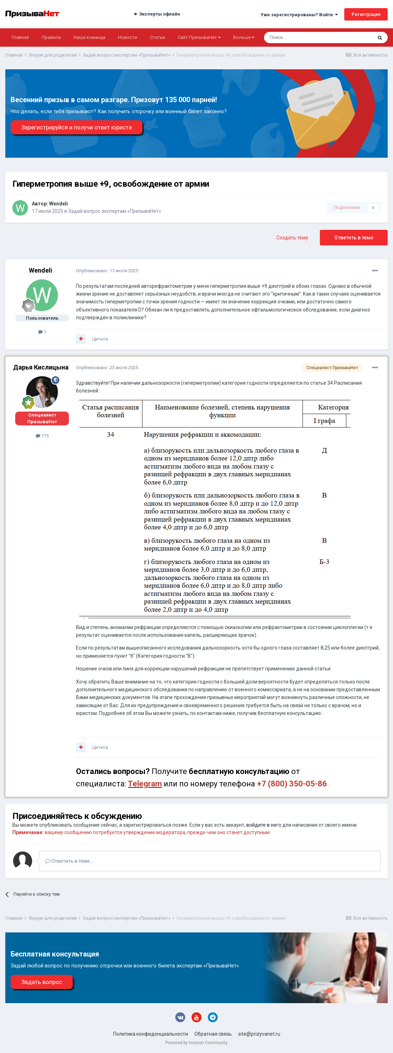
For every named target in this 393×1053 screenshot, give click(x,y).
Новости (127, 37)
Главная (20, 37)
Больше (243, 37)
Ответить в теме (353, 237)
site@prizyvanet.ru (259, 1034)
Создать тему (292, 237)
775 (42, 435)
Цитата (100, 339)
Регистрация (366, 14)
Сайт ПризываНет (199, 37)
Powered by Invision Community (196, 1042)
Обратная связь (213, 1034)
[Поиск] (299, 37)
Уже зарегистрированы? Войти (299, 14)
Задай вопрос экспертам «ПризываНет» (114, 211)
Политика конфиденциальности (150, 1034)
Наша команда (89, 37)
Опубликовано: (107, 270)
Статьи (157, 37)
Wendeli (58, 203)
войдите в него (263, 825)
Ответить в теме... (69, 861)
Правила (51, 37)
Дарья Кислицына (41, 367)
